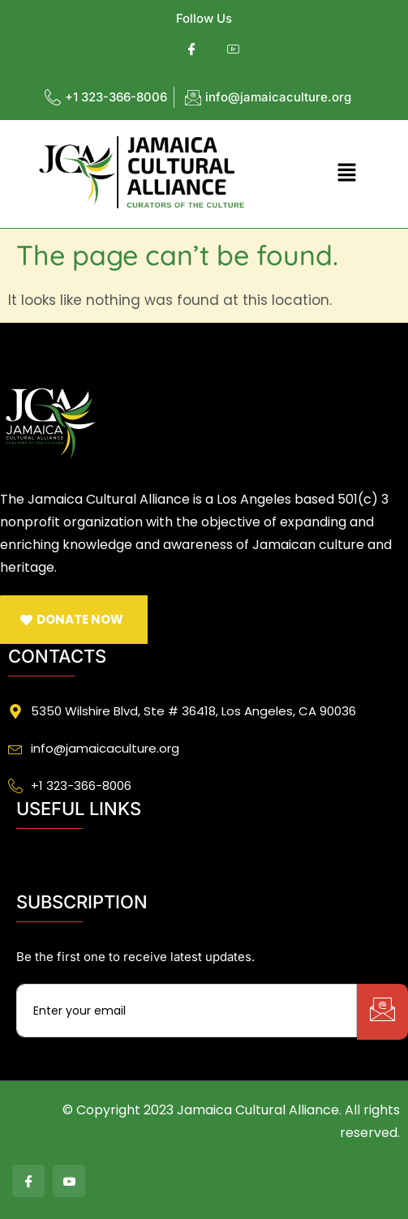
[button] (346, 173)
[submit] (382, 1012)
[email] (186, 1010)
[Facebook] (192, 50)
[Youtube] (233, 50)
